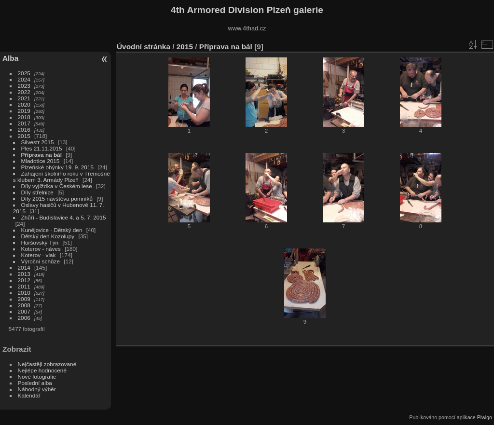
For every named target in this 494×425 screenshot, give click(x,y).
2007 (24, 311)
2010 (24, 292)
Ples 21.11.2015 (41, 148)
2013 (24, 274)
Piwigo (484, 417)
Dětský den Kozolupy (48, 236)
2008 (24, 305)
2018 (24, 117)
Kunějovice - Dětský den (51, 230)
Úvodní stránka (143, 46)
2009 (24, 299)
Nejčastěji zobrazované (47, 364)
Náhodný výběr (37, 389)
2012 (24, 280)
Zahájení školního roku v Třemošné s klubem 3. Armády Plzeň (61, 176)
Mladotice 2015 (40, 161)
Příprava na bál (41, 154)
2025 (24, 73)
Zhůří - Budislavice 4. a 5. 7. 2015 (63, 217)
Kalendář (29, 395)
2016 (24, 129)
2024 (24, 79)
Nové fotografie (37, 376)
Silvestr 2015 (37, 142)
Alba (10, 58)
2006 (24, 318)
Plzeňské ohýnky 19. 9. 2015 (57, 167)
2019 (24, 111)
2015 (24, 136)
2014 (24, 267)
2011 (24, 286)
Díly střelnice (37, 192)
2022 (24, 92)
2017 (24, 123)
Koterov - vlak (38, 255)
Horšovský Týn (40, 242)
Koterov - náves (41, 249)
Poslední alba (35, 383)
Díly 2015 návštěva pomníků (57, 198)
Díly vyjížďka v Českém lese (56, 186)
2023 (24, 85)
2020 (24, 104)
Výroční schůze (40, 261)
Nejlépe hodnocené (42, 370)
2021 (24, 98)
